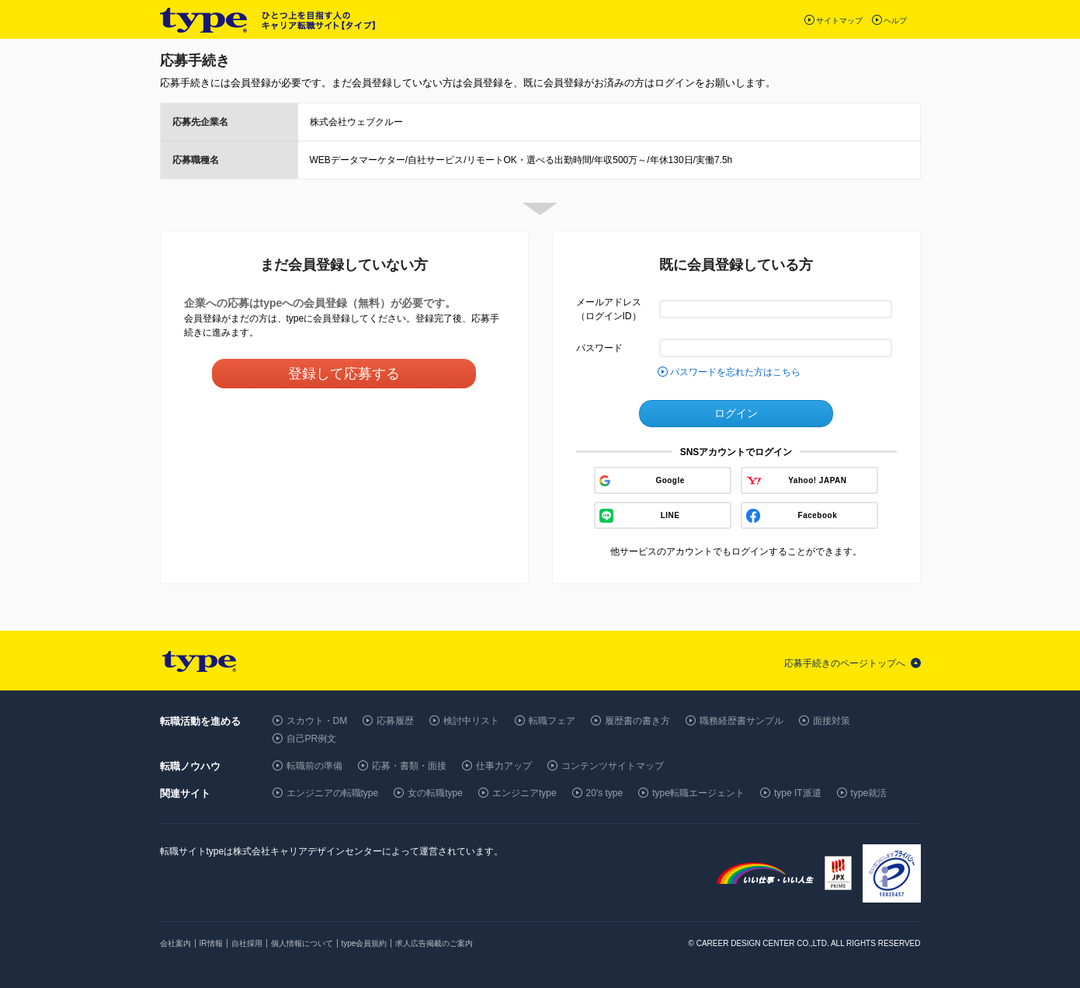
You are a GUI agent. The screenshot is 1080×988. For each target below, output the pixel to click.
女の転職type (435, 793)
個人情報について (302, 943)
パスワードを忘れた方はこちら (735, 372)
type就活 (869, 793)
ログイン (736, 413)
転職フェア (552, 720)
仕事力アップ (504, 765)
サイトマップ (839, 20)
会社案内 (175, 943)
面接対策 (831, 720)
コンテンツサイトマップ (612, 765)
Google (669, 480)
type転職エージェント (698, 793)
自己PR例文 (311, 738)
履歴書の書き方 (637, 720)
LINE (670, 515)
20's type (604, 793)
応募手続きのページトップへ (844, 663)
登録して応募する (344, 373)
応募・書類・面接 (409, 765)
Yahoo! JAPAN (817, 480)
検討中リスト (471, 720)
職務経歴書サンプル (741, 720)
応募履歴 (395, 720)
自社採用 (246, 943)
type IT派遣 (797, 793)
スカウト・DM (317, 720)
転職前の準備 (314, 765)
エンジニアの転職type (332, 793)
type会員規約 (364, 943)
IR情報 (211, 943)
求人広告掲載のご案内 (434, 943)
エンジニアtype (524, 793)
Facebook (818, 515)
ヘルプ (895, 20)
